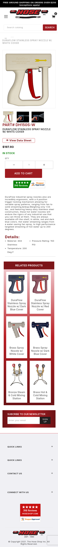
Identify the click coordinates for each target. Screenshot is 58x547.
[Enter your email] (23, 420)
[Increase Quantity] (44, 165)
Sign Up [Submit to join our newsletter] (45, 420)
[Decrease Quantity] (14, 165)
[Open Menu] (6, 16)
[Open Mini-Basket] (54, 16)
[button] (8, 117)
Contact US (30, 473)
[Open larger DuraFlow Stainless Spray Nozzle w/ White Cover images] (29, 79)
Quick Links (30, 446)
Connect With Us (30, 492)
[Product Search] (22, 27)
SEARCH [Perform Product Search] (50, 27)
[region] (29, 117)
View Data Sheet (18, 140)
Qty (7, 158)
